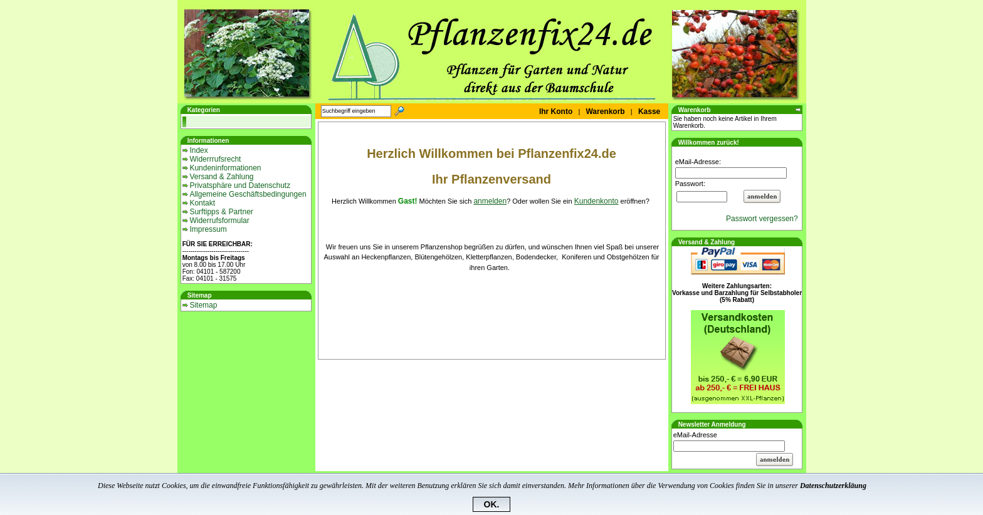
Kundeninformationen (225, 168)
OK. (492, 504)
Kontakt (202, 203)
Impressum (207, 229)
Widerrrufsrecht (215, 159)
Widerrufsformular (219, 220)
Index (198, 150)
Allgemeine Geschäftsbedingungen (247, 194)
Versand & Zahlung (221, 176)
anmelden (490, 201)
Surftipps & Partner (221, 211)
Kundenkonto (596, 201)
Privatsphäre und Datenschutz (239, 185)
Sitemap (203, 305)
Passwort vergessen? (764, 218)
